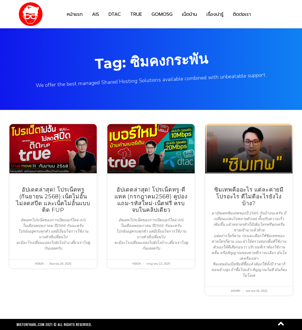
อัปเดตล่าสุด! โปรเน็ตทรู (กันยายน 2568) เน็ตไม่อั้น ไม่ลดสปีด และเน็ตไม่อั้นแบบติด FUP (53, 199)
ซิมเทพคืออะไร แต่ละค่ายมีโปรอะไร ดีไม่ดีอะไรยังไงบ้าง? (249, 196)
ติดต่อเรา (242, 14)
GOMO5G (161, 14)
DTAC (115, 14)
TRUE (136, 14)
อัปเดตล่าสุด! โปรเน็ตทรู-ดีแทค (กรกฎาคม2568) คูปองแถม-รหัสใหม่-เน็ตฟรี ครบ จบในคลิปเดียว (151, 199)
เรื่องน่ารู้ (214, 14)
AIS (95, 14)
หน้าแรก (75, 14)
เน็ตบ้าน (189, 14)
